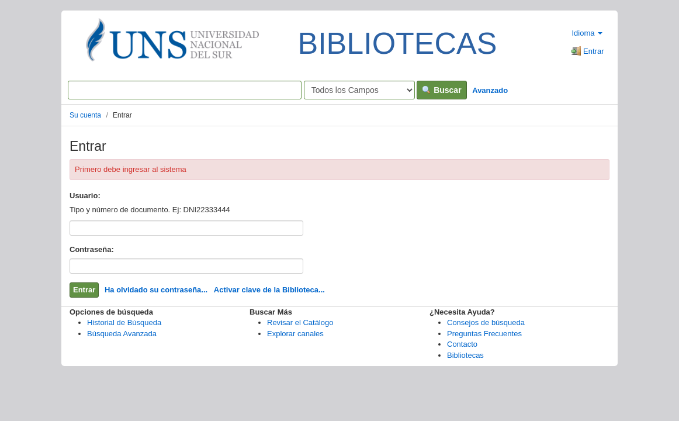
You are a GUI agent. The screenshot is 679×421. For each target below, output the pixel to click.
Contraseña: (92, 249)
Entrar (587, 51)
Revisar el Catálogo (300, 322)
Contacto (462, 344)
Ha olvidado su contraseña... (156, 289)
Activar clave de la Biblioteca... (269, 289)
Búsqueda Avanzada (122, 333)
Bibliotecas (465, 355)
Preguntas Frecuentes (484, 333)
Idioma (586, 33)
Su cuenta (85, 115)
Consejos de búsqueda (486, 322)
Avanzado (490, 90)
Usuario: (85, 195)
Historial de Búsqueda (124, 322)
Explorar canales (295, 333)
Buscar (441, 90)
